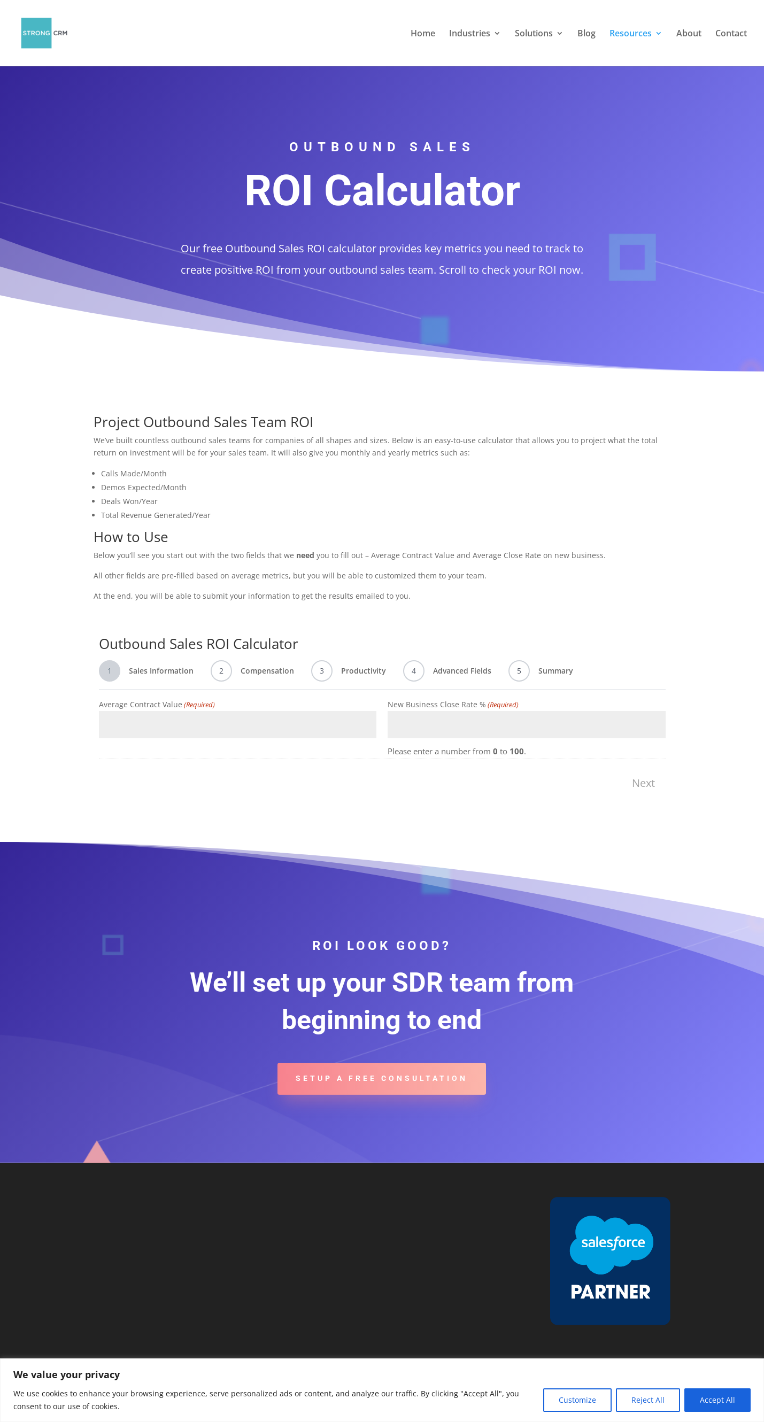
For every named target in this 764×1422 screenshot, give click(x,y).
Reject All (648, 1400)
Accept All (717, 1400)
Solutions (534, 34)
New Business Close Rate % (453, 704)
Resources (630, 34)
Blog (586, 34)
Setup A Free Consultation (382, 1078)
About (688, 34)
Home (423, 34)
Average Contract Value (157, 704)
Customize (577, 1400)
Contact (731, 34)
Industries (469, 34)
